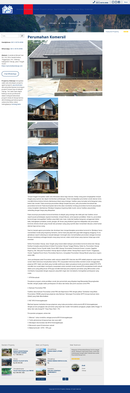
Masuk (126, 2)
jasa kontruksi (17, 85)
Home (61, 23)
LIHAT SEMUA (41, 379)
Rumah (41, 9)
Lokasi (79, 9)
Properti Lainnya (53, 9)
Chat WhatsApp (10, 74)
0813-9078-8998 (17, 42)
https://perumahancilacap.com (12, 66)
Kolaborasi (105, 9)
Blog (96, 9)
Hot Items (31, 9)
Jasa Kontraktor (68, 9)
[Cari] (22, 36)
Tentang (88, 9)
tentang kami (16, 104)
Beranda (21, 9)
